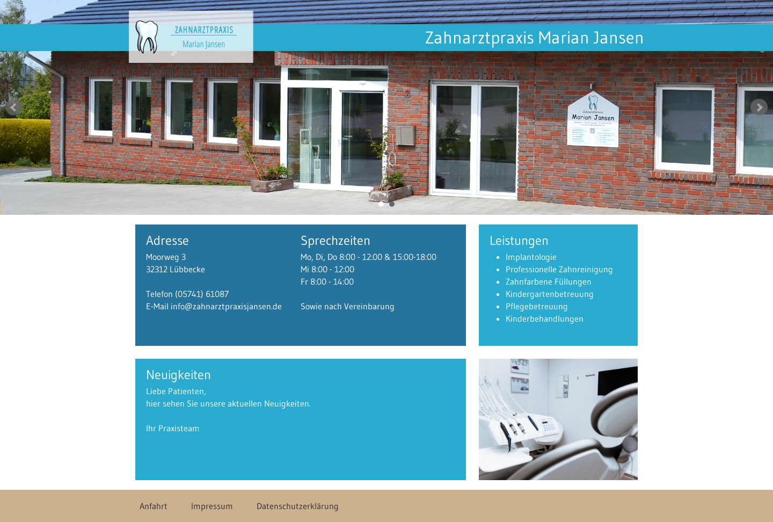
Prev (14, 107)
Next (759, 107)
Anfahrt (153, 506)
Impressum (212, 506)
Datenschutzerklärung (298, 506)
